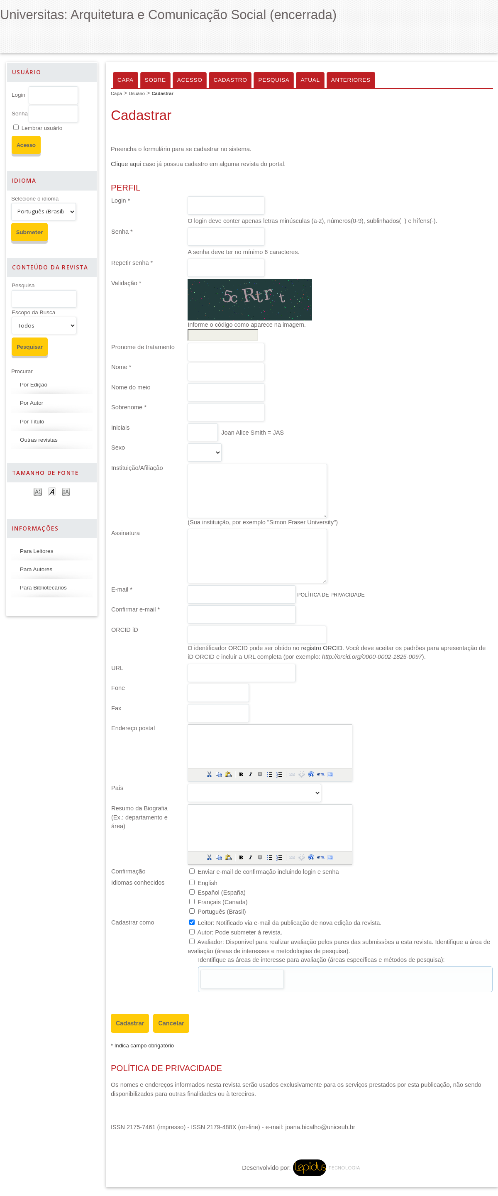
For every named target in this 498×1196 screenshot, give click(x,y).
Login (18, 95)
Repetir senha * (132, 262)
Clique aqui (126, 164)
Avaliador (209, 942)
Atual (310, 80)
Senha (20, 113)
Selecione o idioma (35, 199)
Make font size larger (66, 491)
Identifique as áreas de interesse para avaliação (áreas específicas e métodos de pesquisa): (321, 959)
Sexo (118, 447)
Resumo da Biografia (139, 808)
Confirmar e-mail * (135, 609)
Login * (120, 200)
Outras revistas (39, 440)
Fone (118, 688)
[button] (209, 774)
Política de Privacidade (331, 595)
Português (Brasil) (222, 911)
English (207, 883)
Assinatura (125, 533)
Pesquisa (23, 285)
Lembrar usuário (42, 128)
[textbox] (242, 979)
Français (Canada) (222, 902)
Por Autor (31, 403)
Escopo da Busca (33, 312)
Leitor (205, 923)
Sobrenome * (128, 407)
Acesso (190, 80)
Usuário (137, 93)
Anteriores (351, 80)
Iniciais (120, 427)
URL (117, 668)
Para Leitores (36, 551)
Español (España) (222, 892)
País (117, 788)
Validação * (126, 283)
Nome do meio (131, 387)
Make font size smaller (38, 491)
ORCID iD (124, 629)
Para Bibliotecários (43, 588)
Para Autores (36, 569)
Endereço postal (133, 728)
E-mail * (121, 589)
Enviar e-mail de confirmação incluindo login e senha (268, 871)
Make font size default (52, 491)
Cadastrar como (132, 922)
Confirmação (128, 871)
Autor (204, 932)
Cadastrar (162, 93)
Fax (116, 708)
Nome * (121, 367)
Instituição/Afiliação (137, 468)
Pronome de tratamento (143, 347)
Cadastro (230, 80)
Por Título (32, 421)
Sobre (155, 80)
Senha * (122, 231)
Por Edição (33, 385)
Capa (125, 80)
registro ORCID (321, 648)
